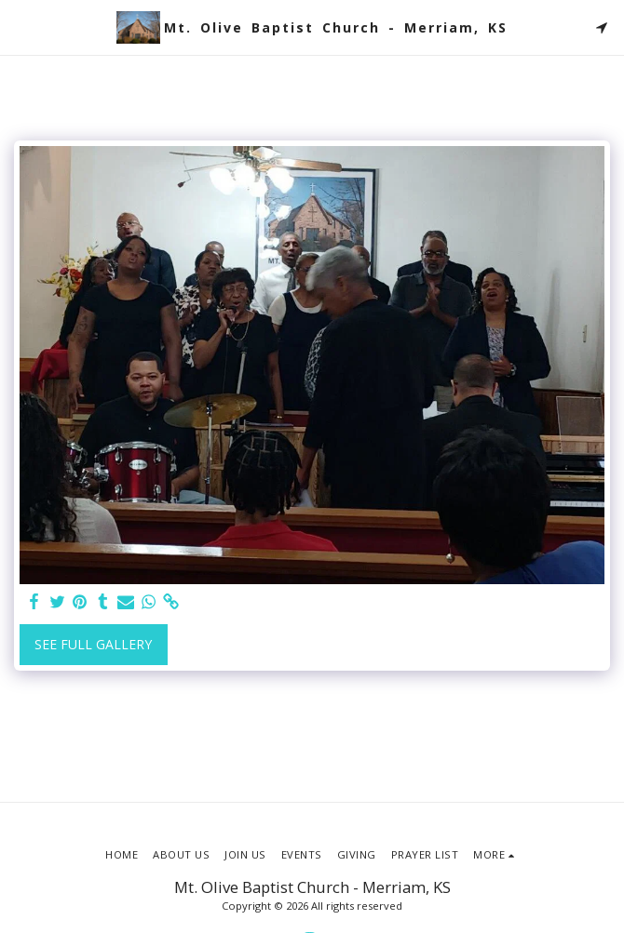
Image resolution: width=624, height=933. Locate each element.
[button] (20, 26)
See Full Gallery (93, 644)
